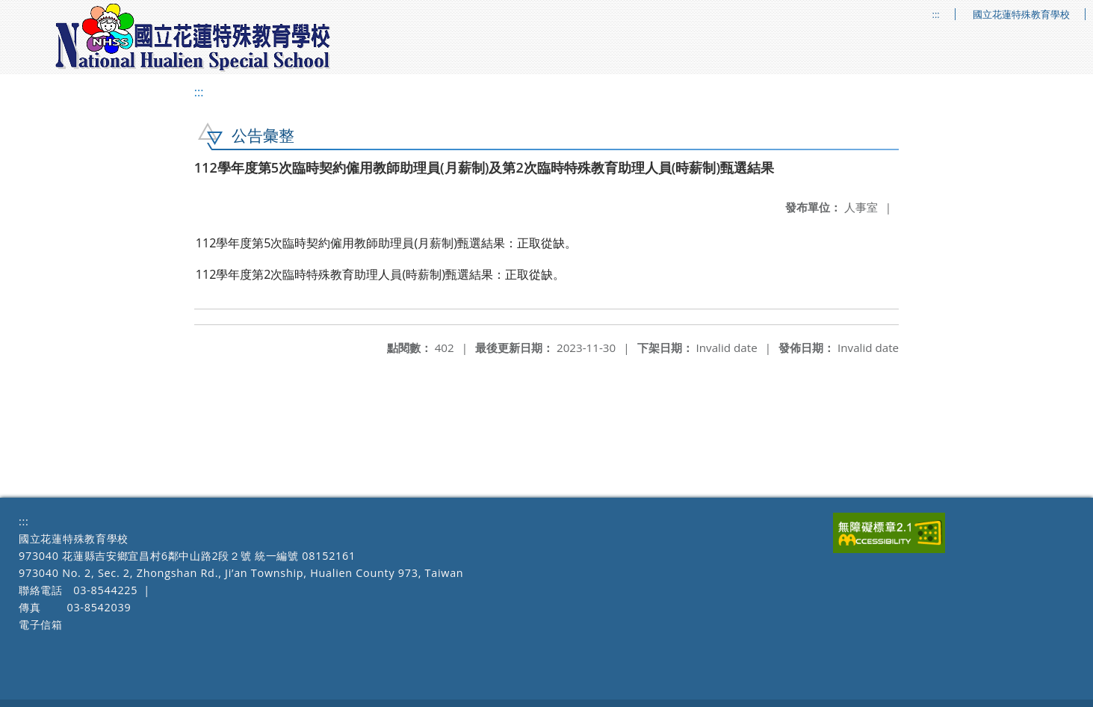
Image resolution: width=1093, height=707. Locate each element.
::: (936, 14)
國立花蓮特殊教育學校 (1021, 14)
